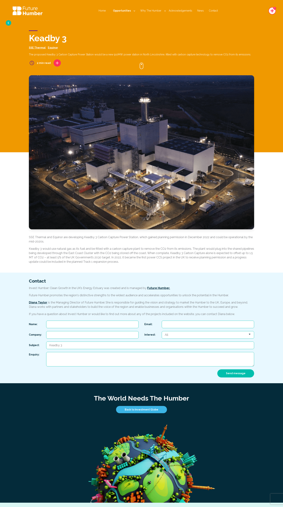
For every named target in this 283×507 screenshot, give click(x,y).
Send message (235, 373)
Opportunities (124, 10)
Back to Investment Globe (141, 409)
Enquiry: (34, 354)
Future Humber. (158, 288)
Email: (148, 324)
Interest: (150, 334)
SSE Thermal (37, 47)
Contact (213, 10)
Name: (33, 324)
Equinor (53, 47)
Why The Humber (153, 10)
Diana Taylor (38, 302)
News (200, 10)
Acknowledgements (180, 10)
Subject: (34, 345)
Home (102, 10)
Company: (35, 334)
